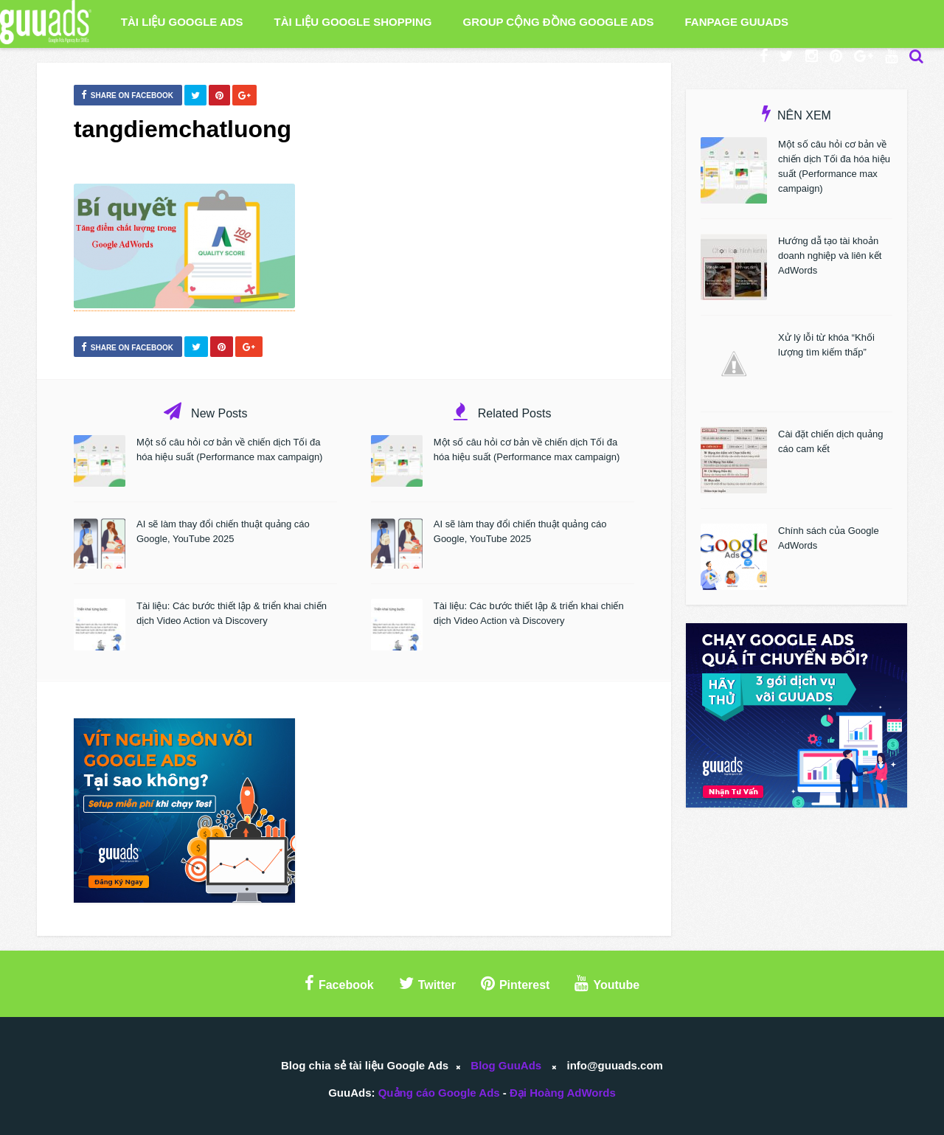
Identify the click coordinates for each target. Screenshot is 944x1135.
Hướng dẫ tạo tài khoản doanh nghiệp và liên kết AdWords (829, 255)
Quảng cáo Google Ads (439, 1092)
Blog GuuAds (506, 1065)
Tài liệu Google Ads (182, 21)
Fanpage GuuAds (737, 21)
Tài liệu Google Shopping (353, 21)
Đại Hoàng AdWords (563, 1092)
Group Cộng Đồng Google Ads (557, 21)
